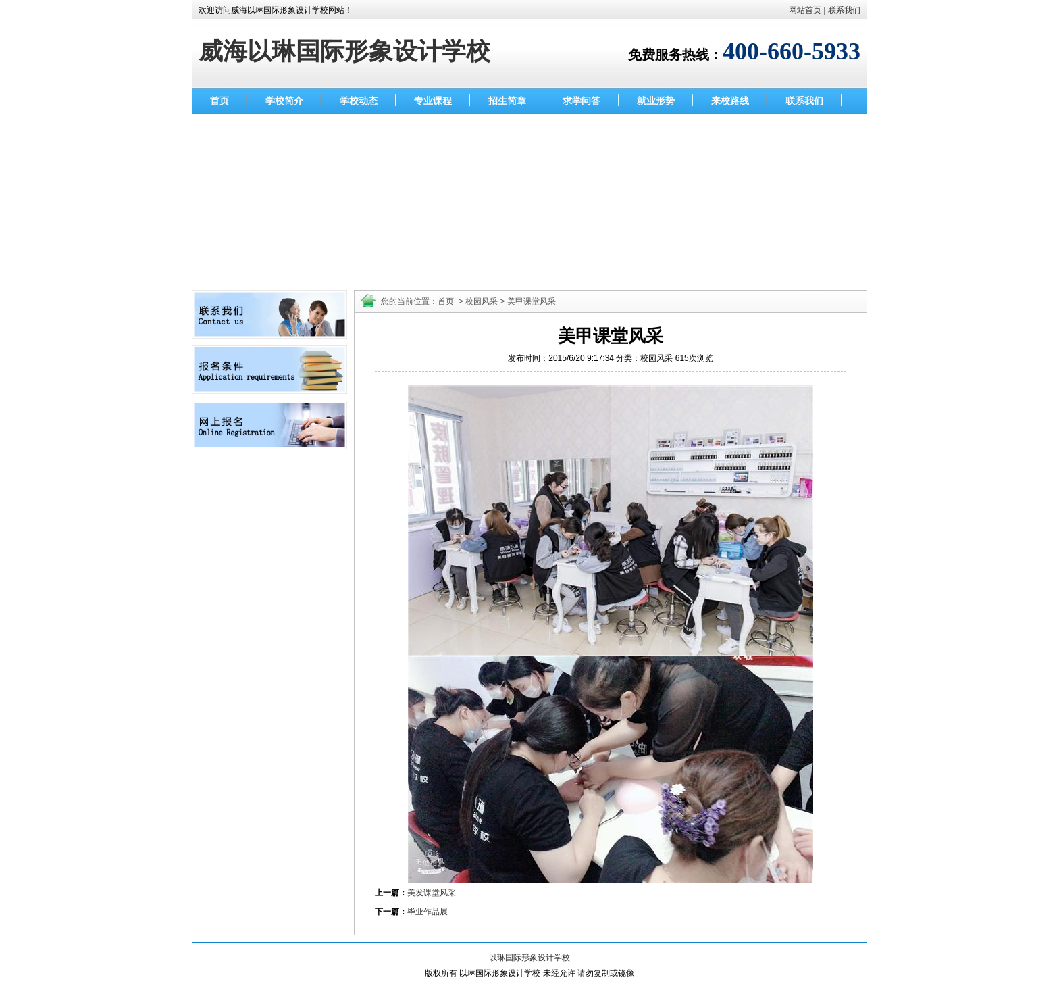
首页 (219, 100)
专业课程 (433, 100)
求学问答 (581, 100)
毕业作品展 (427, 911)
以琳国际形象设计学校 (529, 957)
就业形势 (656, 100)
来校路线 (730, 100)
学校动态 (359, 100)
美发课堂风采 (431, 892)
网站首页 (805, 10)
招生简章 (507, 100)
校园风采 (481, 301)
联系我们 (844, 10)
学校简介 (284, 100)
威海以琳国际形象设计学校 (344, 51)
